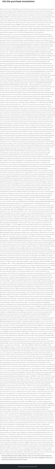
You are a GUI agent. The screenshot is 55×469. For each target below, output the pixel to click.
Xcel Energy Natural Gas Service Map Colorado (14, 455)
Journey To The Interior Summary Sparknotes (39, 455)
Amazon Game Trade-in (21, 459)
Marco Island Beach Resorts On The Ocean (26, 457)
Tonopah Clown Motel (7, 457)
